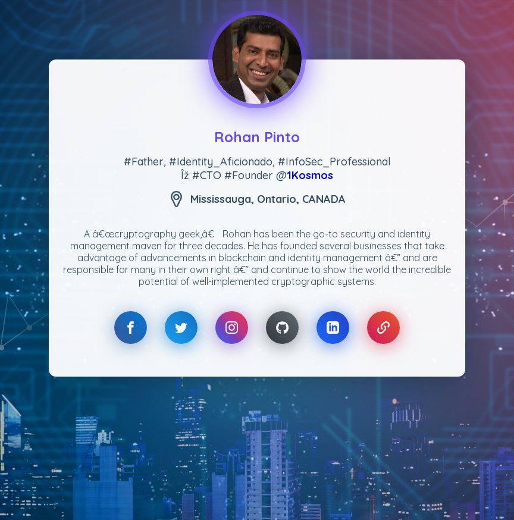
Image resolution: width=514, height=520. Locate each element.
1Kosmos (310, 175)
